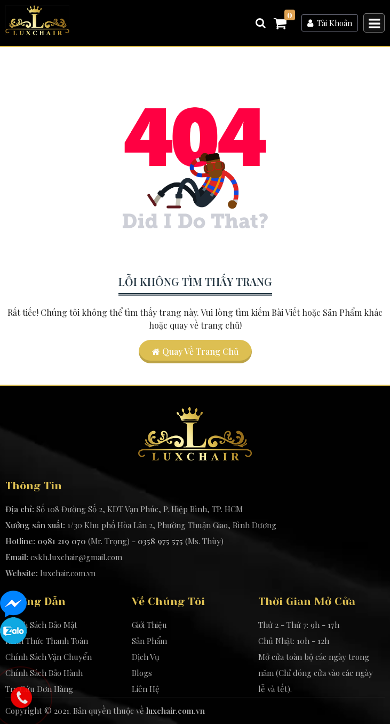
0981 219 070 (61, 541)
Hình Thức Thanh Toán (46, 640)
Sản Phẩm (149, 640)
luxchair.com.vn (67, 573)
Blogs (142, 672)
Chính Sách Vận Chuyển (48, 656)
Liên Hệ (146, 688)
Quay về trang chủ (195, 351)
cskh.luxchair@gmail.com (76, 557)
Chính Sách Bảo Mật (41, 624)
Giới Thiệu (149, 624)
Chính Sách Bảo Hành (44, 672)
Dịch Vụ (146, 656)
